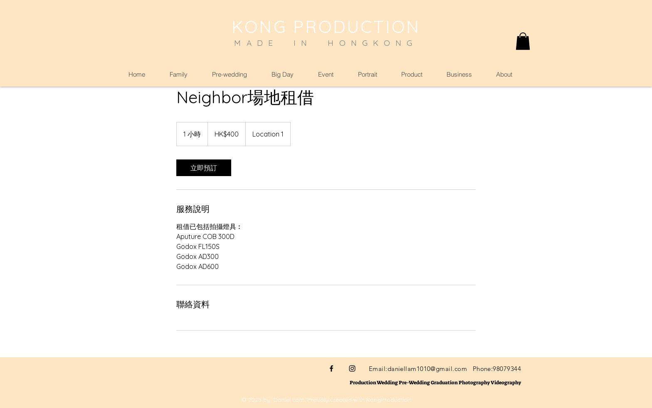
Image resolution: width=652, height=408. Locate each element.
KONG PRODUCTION (326, 26)
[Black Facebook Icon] (331, 368)
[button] (523, 41)
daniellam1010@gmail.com (427, 369)
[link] (203, 167)
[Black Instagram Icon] (352, 368)
